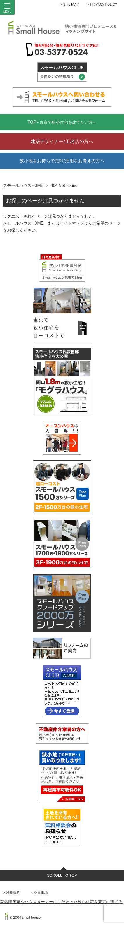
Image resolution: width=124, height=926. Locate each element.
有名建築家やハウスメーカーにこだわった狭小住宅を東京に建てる (61, 901)
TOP (62, 122)
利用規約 (13, 893)
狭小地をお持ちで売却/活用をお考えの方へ (62, 160)
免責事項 (41, 893)
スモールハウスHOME (23, 185)
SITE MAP (71, 4)
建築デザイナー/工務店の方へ (62, 141)
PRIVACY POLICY (103, 4)
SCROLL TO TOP (62, 875)
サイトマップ (72, 223)
